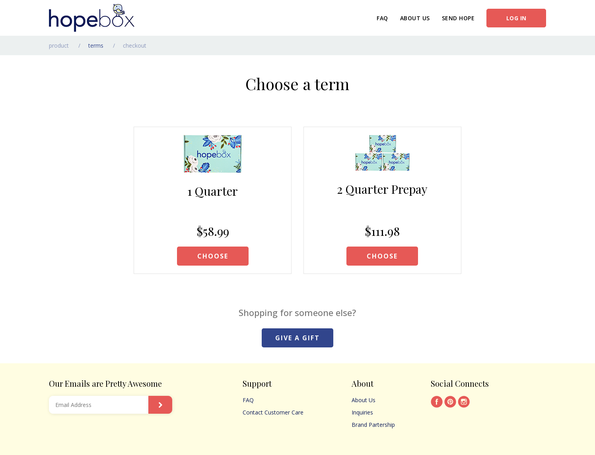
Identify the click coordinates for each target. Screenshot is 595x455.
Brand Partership (373, 424)
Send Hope (458, 18)
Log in (516, 18)
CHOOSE (212, 256)
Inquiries (362, 412)
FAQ (382, 18)
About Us (415, 18)
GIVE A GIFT (297, 338)
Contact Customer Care (273, 412)
